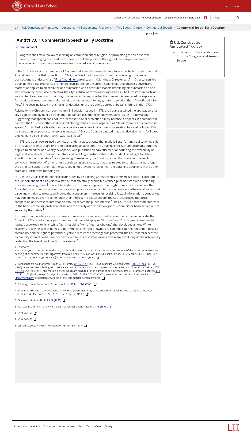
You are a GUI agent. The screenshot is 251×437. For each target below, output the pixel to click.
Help (80, 426)
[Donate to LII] (205, 17)
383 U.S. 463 (139, 263)
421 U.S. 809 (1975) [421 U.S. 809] (50, 300)
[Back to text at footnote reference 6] (110, 306)
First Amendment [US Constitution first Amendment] (26, 47)
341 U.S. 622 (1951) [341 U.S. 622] (89, 250)
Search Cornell (232, 6)
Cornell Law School (40, 5)
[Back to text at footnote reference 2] (103, 278)
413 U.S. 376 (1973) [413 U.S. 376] (81, 284)
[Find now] (238, 18)
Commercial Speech (159, 27)
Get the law (133, 17)
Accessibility (20, 426)
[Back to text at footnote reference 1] (98, 257)
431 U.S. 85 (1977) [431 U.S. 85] (72, 325)
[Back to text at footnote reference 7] (35, 313)
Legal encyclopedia (175, 17)
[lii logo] (51, 17)
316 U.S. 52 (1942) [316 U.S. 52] (25, 250)
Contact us (49, 426)
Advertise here (67, 426)
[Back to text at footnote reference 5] (64, 300)
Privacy (108, 426)
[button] (238, 17)
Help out (194, 17)
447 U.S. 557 (60, 294)
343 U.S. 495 (80, 274)
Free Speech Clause (129, 27)
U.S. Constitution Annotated (40, 27)
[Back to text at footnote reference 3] (95, 284)
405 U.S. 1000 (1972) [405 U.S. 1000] (83, 257)
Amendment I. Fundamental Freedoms (87, 27)
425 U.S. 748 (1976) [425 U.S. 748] (96, 306)
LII (16, 27)
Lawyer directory (152, 17)
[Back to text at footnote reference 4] (87, 294)
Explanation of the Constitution (197, 52)
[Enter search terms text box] (222, 18)
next (158, 33)
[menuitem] (119, 17)
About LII (119, 17)
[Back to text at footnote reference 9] (85, 325)
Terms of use (93, 426)
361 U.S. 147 (81, 263)
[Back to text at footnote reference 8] (35, 319)
